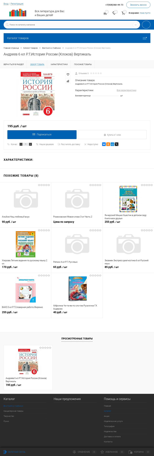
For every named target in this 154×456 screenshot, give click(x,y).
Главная (107, 406)
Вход (6, 4)
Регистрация (17, 4)
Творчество (9, 416)
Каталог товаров (77, 38)
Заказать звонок (138, 5)
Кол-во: (14, 144)
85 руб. (128, 269)
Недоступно (91, 144)
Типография (109, 426)
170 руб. (25, 269)
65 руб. (76, 269)
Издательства (110, 431)
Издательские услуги (113, 421)
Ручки (6, 421)
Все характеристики (126, 90)
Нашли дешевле (45, 144)
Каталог (107, 411)
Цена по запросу (63, 222)
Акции (106, 416)
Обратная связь (14, 452)
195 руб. (13, 385)
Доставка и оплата (112, 436)
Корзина (139, 452)
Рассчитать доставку (69, 144)
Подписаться (41, 134)
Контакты (108, 442)
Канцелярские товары (13, 411)
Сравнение (85, 452)
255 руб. (128, 223)
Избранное (112, 452)
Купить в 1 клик (112, 134)
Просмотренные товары (77, 338)
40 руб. (76, 314)
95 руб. (25, 223)
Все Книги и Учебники (13, 406)
